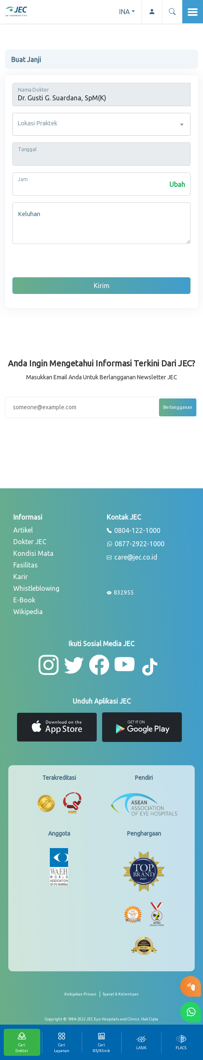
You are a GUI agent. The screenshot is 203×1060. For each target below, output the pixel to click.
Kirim (102, 285)
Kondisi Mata (33, 553)
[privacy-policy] (82, 997)
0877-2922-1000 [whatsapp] (135, 544)
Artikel (23, 530)
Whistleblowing (36, 588)
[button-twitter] (74, 665)
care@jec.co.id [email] (132, 557)
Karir (20, 576)
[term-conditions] (121, 997)
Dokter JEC (29, 541)
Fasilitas (25, 565)
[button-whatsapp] (190, 1012)
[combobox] (101, 124)
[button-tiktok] (150, 667)
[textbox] (101, 124)
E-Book (24, 600)
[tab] (141, 1042)
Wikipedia (28, 611)
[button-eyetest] (190, 986)
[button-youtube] (125, 665)
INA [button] (124, 11)
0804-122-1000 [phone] (133, 530)
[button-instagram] (49, 665)
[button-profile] (152, 11)
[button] (172, 11)
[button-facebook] (99, 665)
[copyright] (101, 1019)
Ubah (177, 184)
